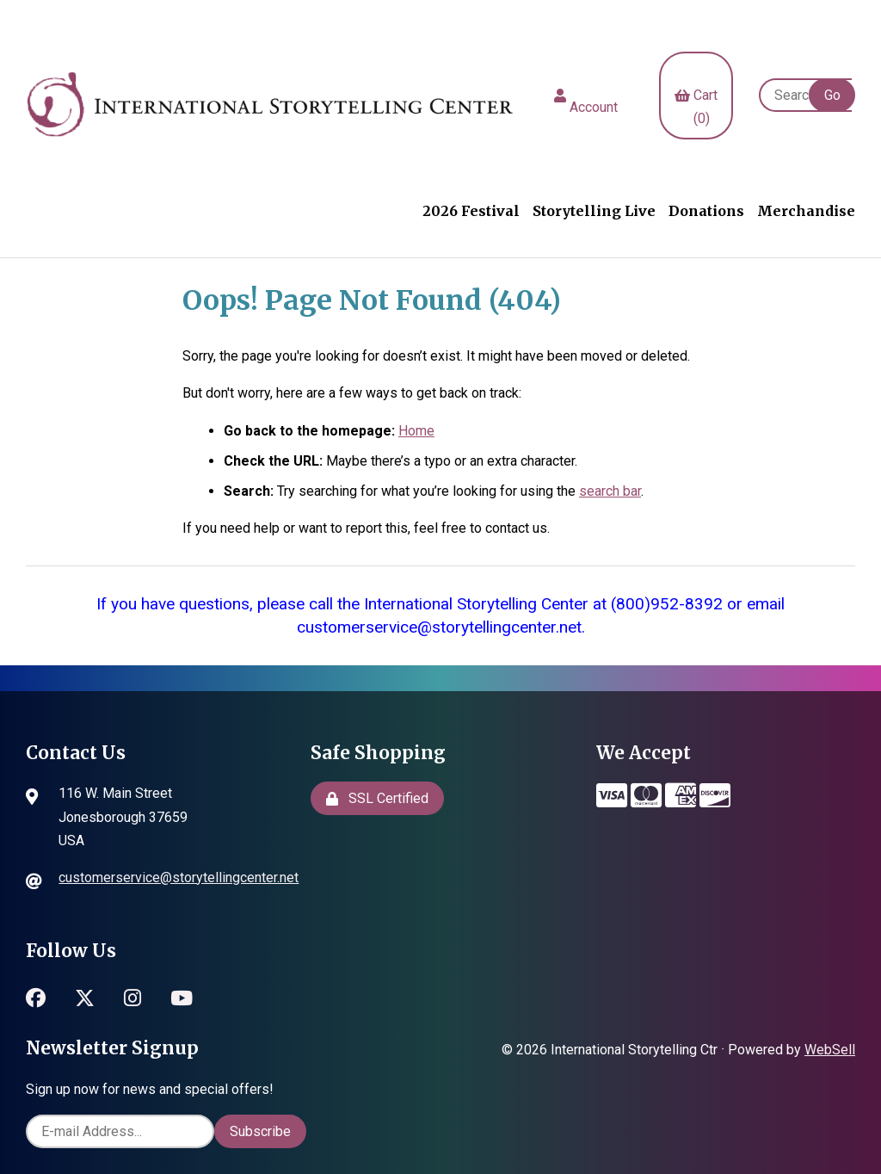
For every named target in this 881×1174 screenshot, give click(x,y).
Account (586, 95)
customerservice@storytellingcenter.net (179, 877)
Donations (706, 210)
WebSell (829, 1049)
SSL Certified (377, 798)
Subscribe (260, 1131)
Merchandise (806, 210)
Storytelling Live (594, 210)
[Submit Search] (832, 95)
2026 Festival (471, 210)
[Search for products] (805, 95)
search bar (610, 491)
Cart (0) (696, 95)
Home (416, 431)
